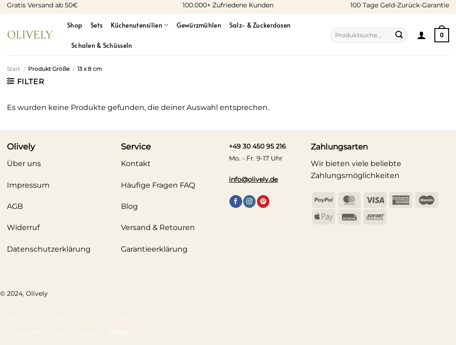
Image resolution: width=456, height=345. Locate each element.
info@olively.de (253, 179)
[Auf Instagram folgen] (249, 201)
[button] (421, 35)
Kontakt (136, 163)
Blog (77, 318)
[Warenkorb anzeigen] (441, 35)
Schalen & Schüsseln (101, 45)
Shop (74, 24)
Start (13, 68)
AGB (15, 206)
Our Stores (48, 318)
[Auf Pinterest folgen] (263, 201)
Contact (103, 318)
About (16, 318)
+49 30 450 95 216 (257, 146)
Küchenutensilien (139, 24)
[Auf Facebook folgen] (235, 201)
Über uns (24, 163)
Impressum (28, 185)
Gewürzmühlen (199, 24)
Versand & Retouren (158, 227)
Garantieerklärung (154, 249)
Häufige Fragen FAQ (158, 185)
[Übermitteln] (399, 35)
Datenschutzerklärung (49, 249)
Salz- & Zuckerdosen (260, 24)
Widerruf (23, 227)
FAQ (128, 318)
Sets (97, 24)
